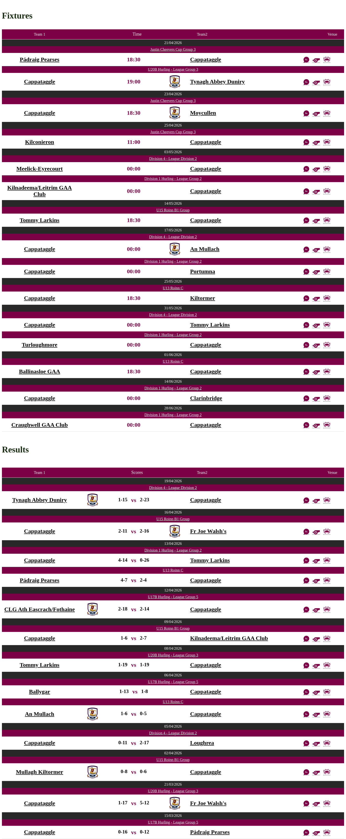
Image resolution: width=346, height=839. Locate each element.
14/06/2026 (173, 381)
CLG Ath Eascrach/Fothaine (39, 609)
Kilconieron (39, 142)
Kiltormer (202, 298)
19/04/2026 (173, 481)
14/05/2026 (173, 203)
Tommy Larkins (39, 220)
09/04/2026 (173, 622)
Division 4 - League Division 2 (173, 159)
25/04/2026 (173, 125)
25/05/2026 (173, 281)
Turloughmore (39, 345)
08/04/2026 (173, 648)
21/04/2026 (173, 43)
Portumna (202, 271)
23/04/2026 (173, 94)
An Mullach (204, 249)
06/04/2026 (173, 675)
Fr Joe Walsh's (208, 531)
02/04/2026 (173, 753)
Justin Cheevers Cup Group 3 (173, 49)
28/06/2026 (173, 408)
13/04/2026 (173, 543)
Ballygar (39, 691)
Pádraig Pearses (39, 59)
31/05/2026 (173, 308)
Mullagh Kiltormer (39, 772)
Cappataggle (205, 59)
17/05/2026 (173, 230)
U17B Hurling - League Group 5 (173, 597)
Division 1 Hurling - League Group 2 (173, 179)
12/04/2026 (173, 590)
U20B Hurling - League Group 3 (173, 69)
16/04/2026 (173, 512)
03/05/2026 (173, 152)
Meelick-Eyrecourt (39, 168)
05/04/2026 (173, 726)
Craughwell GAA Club (39, 425)
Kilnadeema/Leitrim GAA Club (39, 190)
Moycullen (203, 113)
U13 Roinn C (173, 288)
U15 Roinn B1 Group (173, 210)
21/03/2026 (173, 784)
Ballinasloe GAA (39, 371)
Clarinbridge (206, 398)
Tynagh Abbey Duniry (217, 81)
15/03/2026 (173, 816)
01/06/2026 (173, 355)
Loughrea (202, 743)
